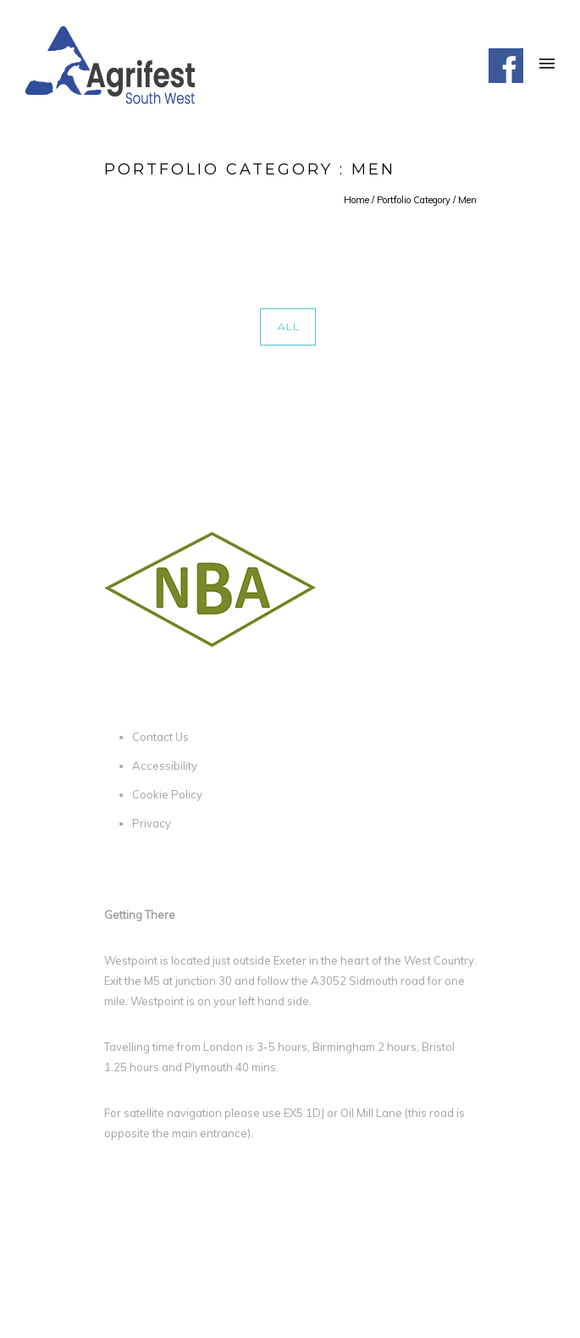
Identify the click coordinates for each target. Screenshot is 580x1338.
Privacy (151, 823)
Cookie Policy (167, 794)
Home (356, 200)
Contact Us (160, 737)
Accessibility (164, 765)
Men (467, 200)
